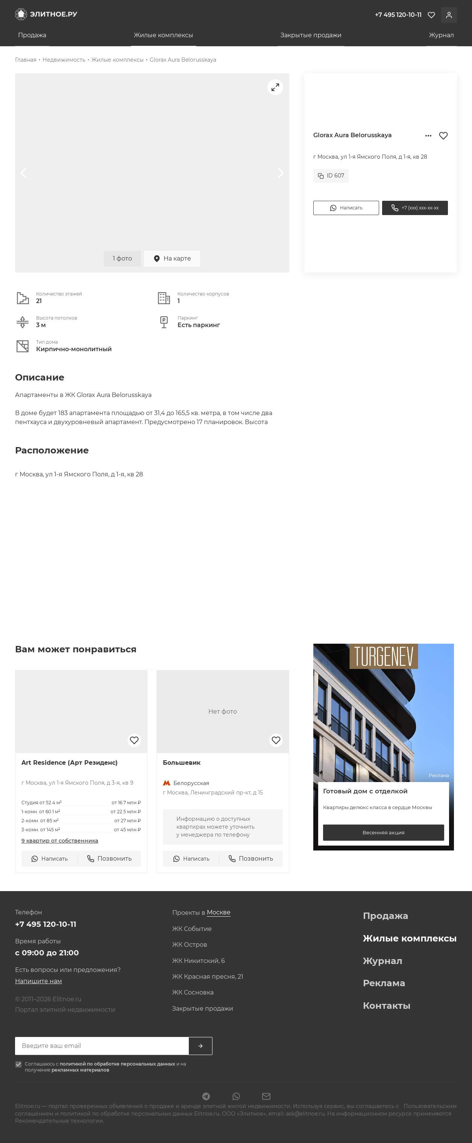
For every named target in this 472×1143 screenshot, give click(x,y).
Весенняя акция (384, 832)
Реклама (384, 983)
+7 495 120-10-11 (45, 924)
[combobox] (219, 912)
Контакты (387, 1006)
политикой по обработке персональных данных (118, 1064)
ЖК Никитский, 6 (198, 961)
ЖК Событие (192, 929)
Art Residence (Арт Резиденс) (69, 762)
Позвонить (109, 859)
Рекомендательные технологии (59, 1120)
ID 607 (331, 175)
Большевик (181, 762)
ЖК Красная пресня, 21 (207, 976)
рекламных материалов (80, 1070)
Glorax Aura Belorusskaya (183, 59)
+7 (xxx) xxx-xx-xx (415, 208)
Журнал (441, 35)
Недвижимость (63, 59)
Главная (25, 59)
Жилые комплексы (163, 35)
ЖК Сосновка (193, 992)
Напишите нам (38, 981)
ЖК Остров (189, 944)
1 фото (122, 258)
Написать (346, 208)
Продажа (32, 35)
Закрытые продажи (311, 35)
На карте (172, 258)
